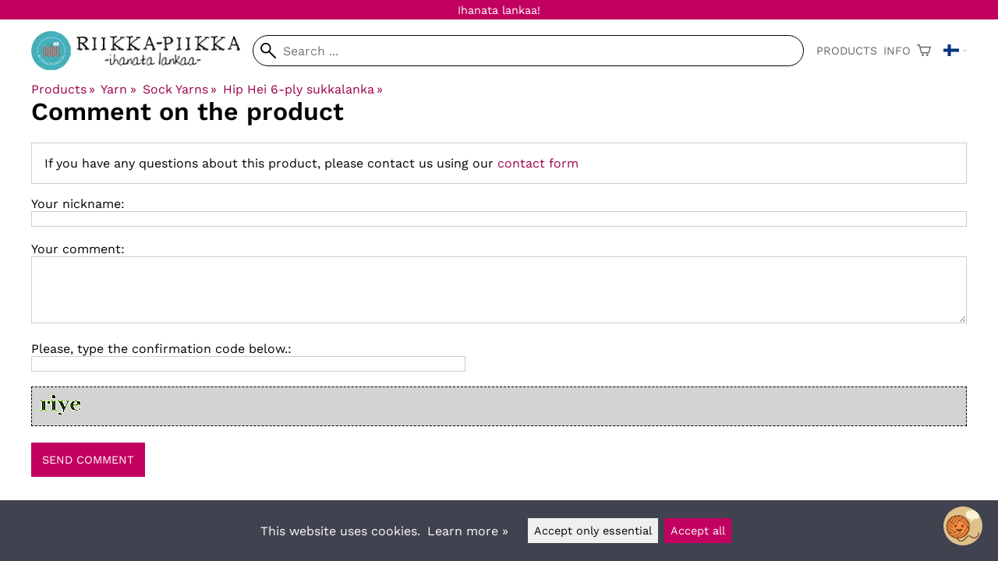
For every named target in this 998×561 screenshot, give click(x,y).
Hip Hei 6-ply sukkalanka (303, 89)
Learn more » (467, 531)
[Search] (528, 50)
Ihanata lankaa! (499, 10)
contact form (538, 163)
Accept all (698, 530)
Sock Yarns (180, 89)
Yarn (118, 89)
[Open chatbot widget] (962, 525)
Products (846, 50)
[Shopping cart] (924, 50)
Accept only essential (593, 530)
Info (897, 50)
